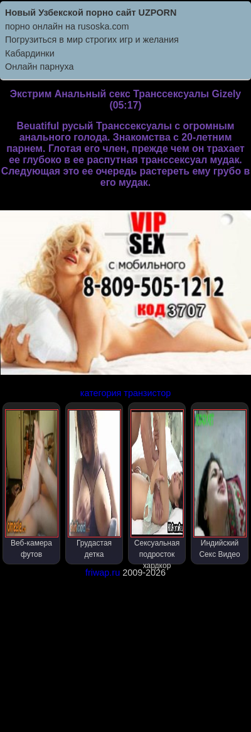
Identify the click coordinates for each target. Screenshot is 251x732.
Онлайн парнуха (39, 67)
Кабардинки (30, 53)
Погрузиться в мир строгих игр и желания (92, 40)
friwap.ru (102, 573)
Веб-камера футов (31, 484)
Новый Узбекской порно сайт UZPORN (90, 13)
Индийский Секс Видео (220, 484)
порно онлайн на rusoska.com (67, 26)
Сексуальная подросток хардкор (157, 486)
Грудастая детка (94, 484)
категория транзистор (125, 393)
